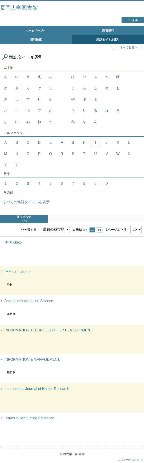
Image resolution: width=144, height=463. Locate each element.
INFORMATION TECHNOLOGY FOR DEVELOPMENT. (48, 330)
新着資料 (108, 30)
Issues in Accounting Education (29, 418)
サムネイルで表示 (99, 230)
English (133, 20)
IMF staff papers (17, 272)
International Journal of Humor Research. (37, 389)
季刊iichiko (13, 242)
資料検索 (36, 39)
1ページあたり (116, 229)
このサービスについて (130, 459)
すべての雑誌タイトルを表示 (26, 202)
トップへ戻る (136, 450)
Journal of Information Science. (29, 301)
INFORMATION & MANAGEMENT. (32, 359)
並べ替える (29, 229)
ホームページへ (36, 30)
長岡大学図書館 (19, 8)
